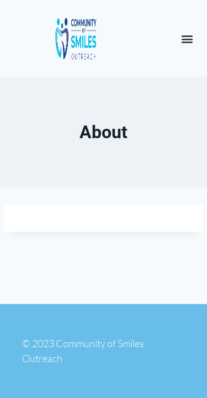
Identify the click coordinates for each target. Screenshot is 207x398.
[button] (187, 38)
